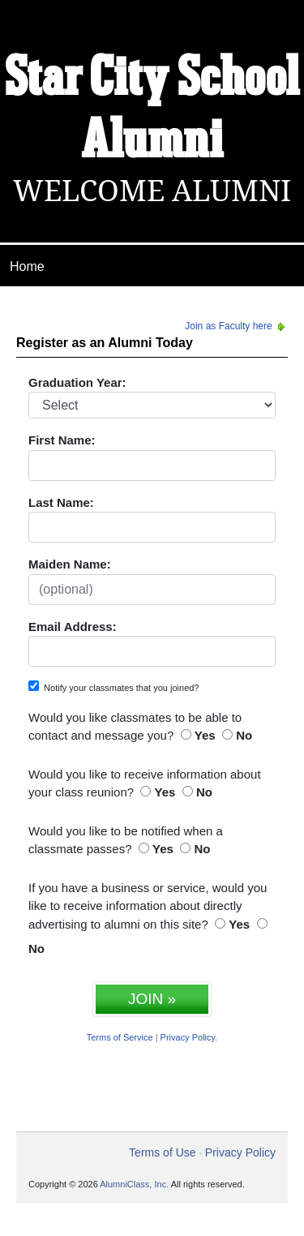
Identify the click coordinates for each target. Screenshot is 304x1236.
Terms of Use (162, 1152)
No (244, 735)
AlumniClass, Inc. (134, 1184)
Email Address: (72, 626)
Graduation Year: (77, 382)
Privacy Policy (188, 1037)
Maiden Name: (69, 564)
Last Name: (61, 502)
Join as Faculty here (236, 326)
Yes (205, 735)
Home (27, 266)
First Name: (62, 440)
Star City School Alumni (152, 111)
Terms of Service (120, 1037)
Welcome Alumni (152, 191)
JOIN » (152, 998)
